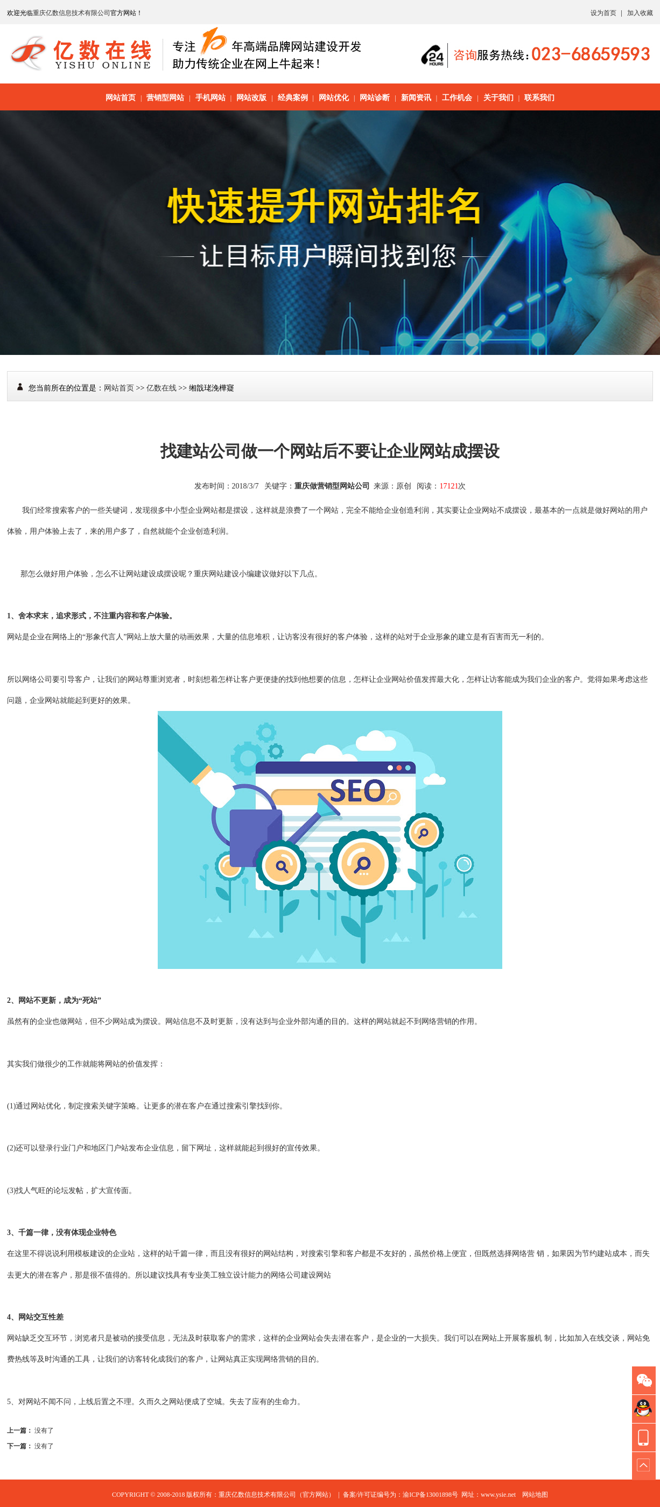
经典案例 (293, 98)
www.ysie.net (498, 1494)
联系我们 (539, 98)
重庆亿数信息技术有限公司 (71, 13)
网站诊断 (375, 98)
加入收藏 (640, 13)
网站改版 (251, 98)
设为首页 (603, 13)
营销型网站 (165, 98)
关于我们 (498, 98)
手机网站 (210, 98)
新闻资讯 (416, 98)
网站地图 (535, 1494)
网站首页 (121, 98)
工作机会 (457, 98)
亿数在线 (161, 388)
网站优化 (334, 98)
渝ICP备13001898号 (430, 1494)
